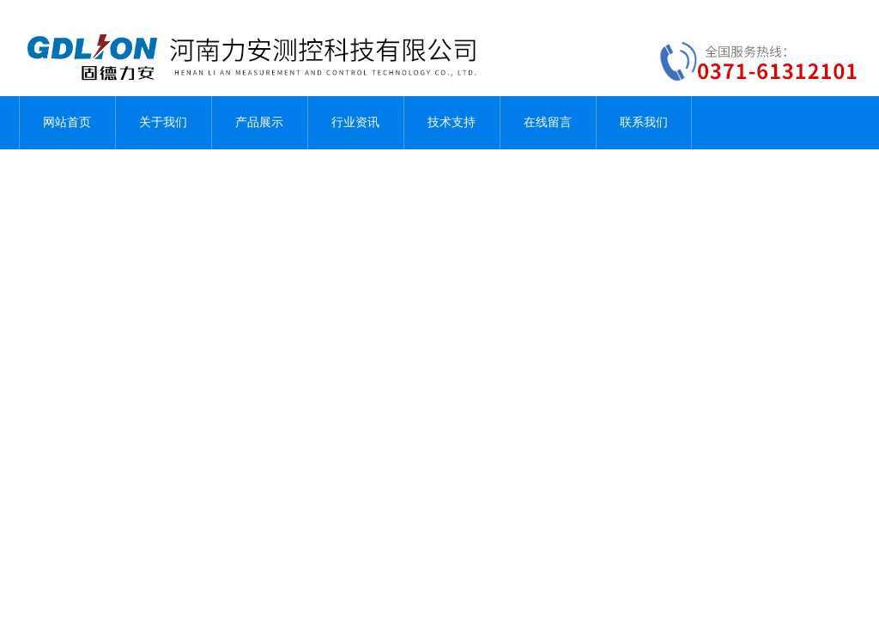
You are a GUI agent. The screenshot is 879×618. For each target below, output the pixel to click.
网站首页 (67, 122)
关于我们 (163, 122)
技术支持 (451, 122)
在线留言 (548, 122)
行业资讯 (355, 122)
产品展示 (259, 122)
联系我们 (644, 122)
